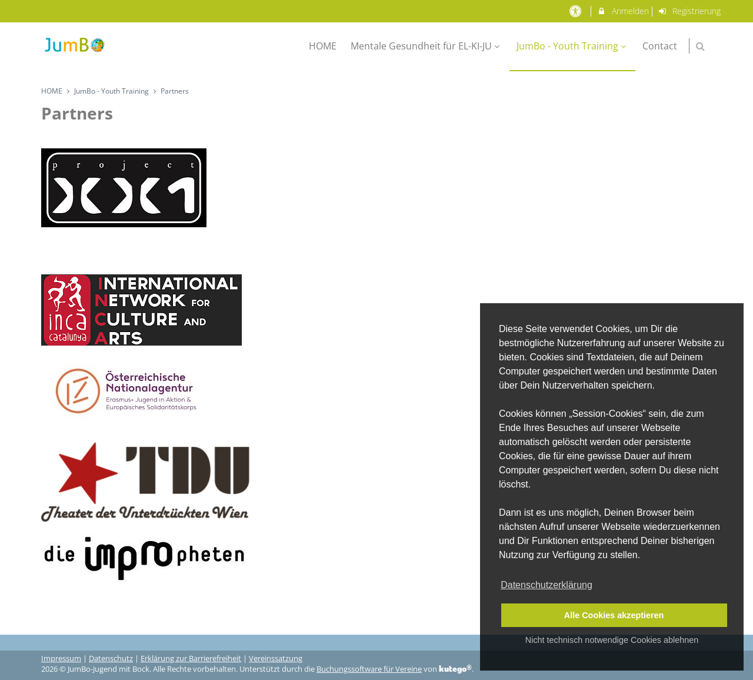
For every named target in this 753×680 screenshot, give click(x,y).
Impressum (61, 659)
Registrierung (689, 10)
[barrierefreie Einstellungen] (576, 10)
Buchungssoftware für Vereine (369, 669)
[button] (700, 46)
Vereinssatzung (275, 659)
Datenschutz (111, 659)
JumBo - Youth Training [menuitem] (573, 45)
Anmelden (623, 10)
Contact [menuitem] (659, 45)
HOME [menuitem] (322, 45)
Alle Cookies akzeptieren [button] (614, 615)
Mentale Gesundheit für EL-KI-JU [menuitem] (426, 45)
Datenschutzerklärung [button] (546, 585)
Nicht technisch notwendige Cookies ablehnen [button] (611, 640)
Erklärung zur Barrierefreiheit (191, 659)
